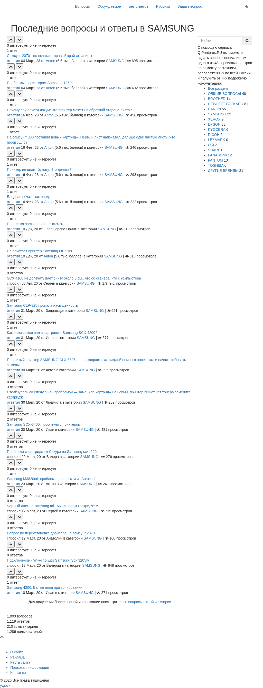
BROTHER (217, 99)
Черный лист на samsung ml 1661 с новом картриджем (52, 506)
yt (1, 685)
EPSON (214, 124)
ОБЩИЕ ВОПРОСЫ (224, 94)
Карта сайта (20, 662)
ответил (13, 61)
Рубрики (163, 6)
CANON (214, 109)
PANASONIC (218, 155)
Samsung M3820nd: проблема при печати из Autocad (51, 479)
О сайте (16, 652)
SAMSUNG (115, 61)
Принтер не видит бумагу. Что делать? (39, 169)
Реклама (17, 657)
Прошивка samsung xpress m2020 (35, 224)
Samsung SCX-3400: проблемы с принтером (44, 424)
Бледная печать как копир (28, 197)
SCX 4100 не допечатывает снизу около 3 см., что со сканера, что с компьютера (74, 278)
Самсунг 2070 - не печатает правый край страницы (49, 56)
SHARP (214, 150)
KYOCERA (217, 129)
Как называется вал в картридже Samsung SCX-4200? (52, 333)
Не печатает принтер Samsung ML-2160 (40, 251)
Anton (50, 61)
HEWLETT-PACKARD (225, 104)
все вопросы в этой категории (146, 602)
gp (5, 685)
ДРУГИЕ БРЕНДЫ (223, 170)
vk (8, 685)
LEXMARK (216, 140)
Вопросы (82, 6)
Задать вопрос (190, 6)
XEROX (214, 119)
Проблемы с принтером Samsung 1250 (39, 83)
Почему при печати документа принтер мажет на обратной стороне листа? (69, 110)
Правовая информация (29, 667)
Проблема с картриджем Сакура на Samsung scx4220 (52, 452)
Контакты (18, 673)
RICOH (214, 135)
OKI (211, 145)
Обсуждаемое (109, 6)
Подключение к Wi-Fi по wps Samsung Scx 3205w (48, 560)
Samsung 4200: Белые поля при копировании (44, 587)
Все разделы (218, 88)
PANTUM (215, 160)
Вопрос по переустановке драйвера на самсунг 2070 (51, 533)
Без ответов (138, 6)
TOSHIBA (215, 165)
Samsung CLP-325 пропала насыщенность (42, 305)
